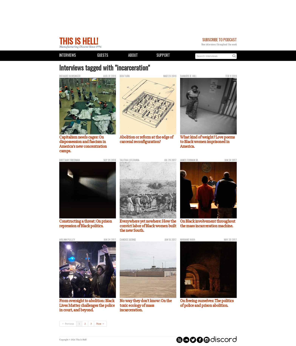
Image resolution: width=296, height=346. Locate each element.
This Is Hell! (78, 41)
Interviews (67, 55)
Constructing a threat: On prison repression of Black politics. (85, 224)
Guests (102, 55)
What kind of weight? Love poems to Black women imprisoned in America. (207, 142)
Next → (100, 323)
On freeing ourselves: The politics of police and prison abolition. (207, 303)
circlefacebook (200, 340)
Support (163, 55)
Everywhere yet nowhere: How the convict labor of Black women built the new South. (148, 226)
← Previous (68, 323)
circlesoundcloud (186, 340)
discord (223, 340)
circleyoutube (179, 340)
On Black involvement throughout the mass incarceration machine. (207, 224)
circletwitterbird (193, 340)
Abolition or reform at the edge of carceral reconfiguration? (146, 140)
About (133, 55)
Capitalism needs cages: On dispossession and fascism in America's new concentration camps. (83, 144)
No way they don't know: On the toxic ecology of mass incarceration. (146, 305)
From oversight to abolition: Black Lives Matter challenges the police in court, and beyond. (87, 305)
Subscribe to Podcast (219, 39)
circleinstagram (207, 340)
